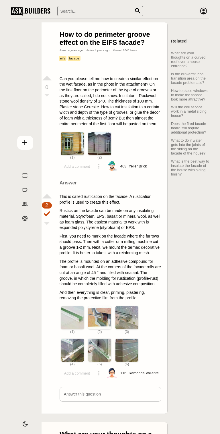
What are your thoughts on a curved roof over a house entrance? (188, 59)
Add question (21, 141)
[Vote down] (47, 95)
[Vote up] (47, 78)
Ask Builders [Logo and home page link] (32, 11)
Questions (21, 181)
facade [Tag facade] (74, 58)
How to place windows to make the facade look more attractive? (189, 94)
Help (21, 224)
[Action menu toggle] (99, 166)
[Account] (203, 11)
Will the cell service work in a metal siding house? (189, 111)
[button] (110, 394)
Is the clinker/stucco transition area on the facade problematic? (188, 78)
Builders (20, 209)
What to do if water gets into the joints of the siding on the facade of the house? (188, 146)
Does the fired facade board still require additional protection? (188, 127)
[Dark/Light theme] (21, 421)
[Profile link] (138, 166)
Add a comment (77, 166)
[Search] (100, 11)
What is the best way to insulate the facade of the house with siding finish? (190, 167)
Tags (21, 195)
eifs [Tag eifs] (62, 58)
